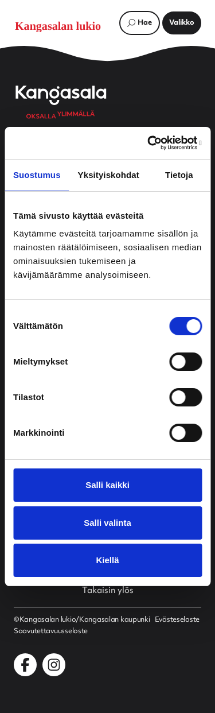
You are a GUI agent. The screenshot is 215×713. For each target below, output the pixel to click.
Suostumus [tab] (37, 175)
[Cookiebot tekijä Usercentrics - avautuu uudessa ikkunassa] (153, 142)
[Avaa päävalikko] (181, 22)
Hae (145, 23)
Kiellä (107, 560)
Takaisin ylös (108, 591)
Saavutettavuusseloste (51, 631)
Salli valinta (107, 523)
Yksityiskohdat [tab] (108, 175)
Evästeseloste (177, 620)
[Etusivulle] (64, 26)
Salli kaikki (107, 485)
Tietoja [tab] (179, 175)
